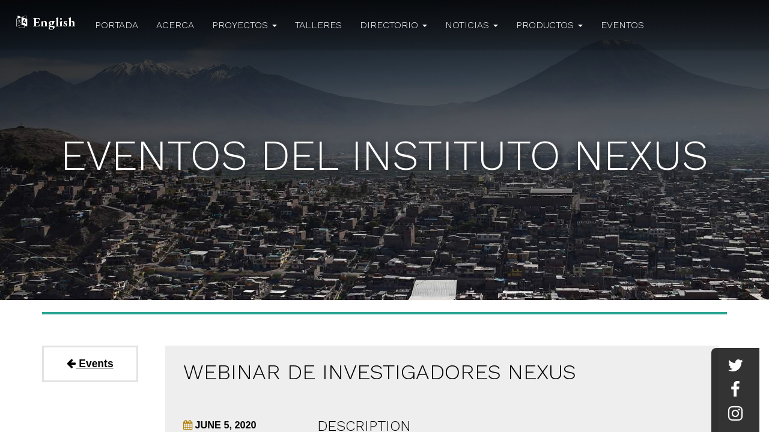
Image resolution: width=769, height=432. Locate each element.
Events (90, 364)
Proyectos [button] (244, 25)
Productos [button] (549, 25)
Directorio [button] (393, 25)
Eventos (622, 25)
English (54, 22)
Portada (116, 25)
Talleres (318, 25)
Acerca (175, 25)
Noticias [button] (471, 25)
